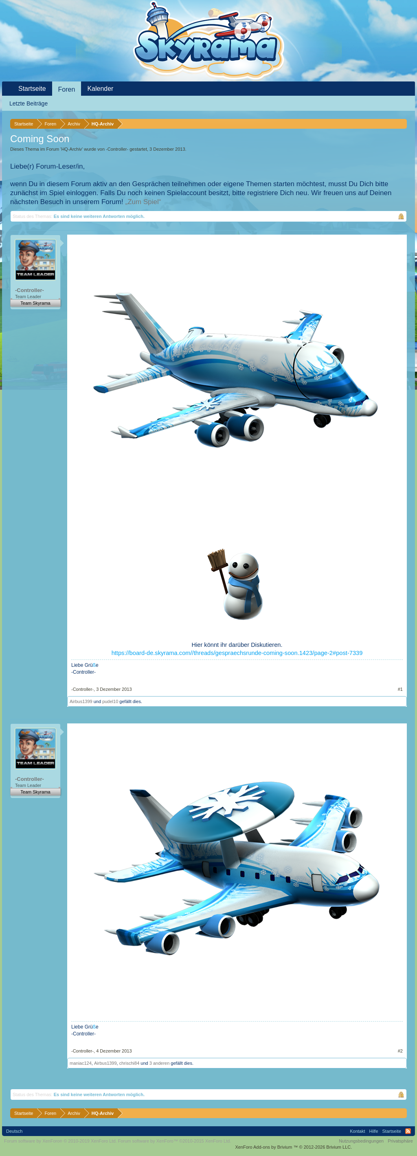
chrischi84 (129, 1063)
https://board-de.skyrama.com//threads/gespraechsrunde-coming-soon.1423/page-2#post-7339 (237, 653)
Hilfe (373, 1131)
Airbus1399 (81, 701)
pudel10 (110, 701)
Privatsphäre (400, 1140)
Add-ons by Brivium (293, 1147)
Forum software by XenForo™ (174, 1140)
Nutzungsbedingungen (361, 1140)
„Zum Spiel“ (143, 202)
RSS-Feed (408, 1131)
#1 (400, 689)
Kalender (100, 88)
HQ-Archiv (71, 149)
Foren (66, 89)
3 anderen (159, 1063)
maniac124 (81, 1063)
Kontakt (357, 1131)
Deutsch (14, 1131)
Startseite (32, 88)
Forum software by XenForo (60, 1140)
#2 (400, 1050)
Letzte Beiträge (28, 103)
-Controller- (117, 149)
